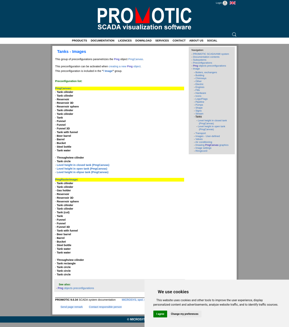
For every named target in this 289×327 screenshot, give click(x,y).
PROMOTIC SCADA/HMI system (211, 54)
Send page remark (71, 306)
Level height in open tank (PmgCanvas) (211, 128)
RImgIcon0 (201, 150)
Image (196, 68)
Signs (198, 110)
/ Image (108, 70)
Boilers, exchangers (206, 72)
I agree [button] (160, 313)
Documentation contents (206, 56)
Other (198, 81)
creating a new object (125, 66)
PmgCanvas (135, 59)
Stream (199, 113)
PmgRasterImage (66, 179)
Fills (197, 90)
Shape (199, 107)
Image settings (203, 148)
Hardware (200, 93)
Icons (198, 96)
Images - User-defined (207, 136)
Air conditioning (203, 142)
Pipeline (199, 101)
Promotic (57, 1)
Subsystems (199, 59)
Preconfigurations (202, 62)
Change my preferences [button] (184, 313)
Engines (199, 87)
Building (199, 75)
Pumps (199, 104)
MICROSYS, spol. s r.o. (136, 299)
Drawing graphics (211, 145)
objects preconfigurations (76, 288)
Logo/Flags (201, 99)
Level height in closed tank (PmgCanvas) (212, 122)
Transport (200, 133)
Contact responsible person (105, 306)
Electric (199, 84)
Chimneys (200, 78)
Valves (199, 139)
